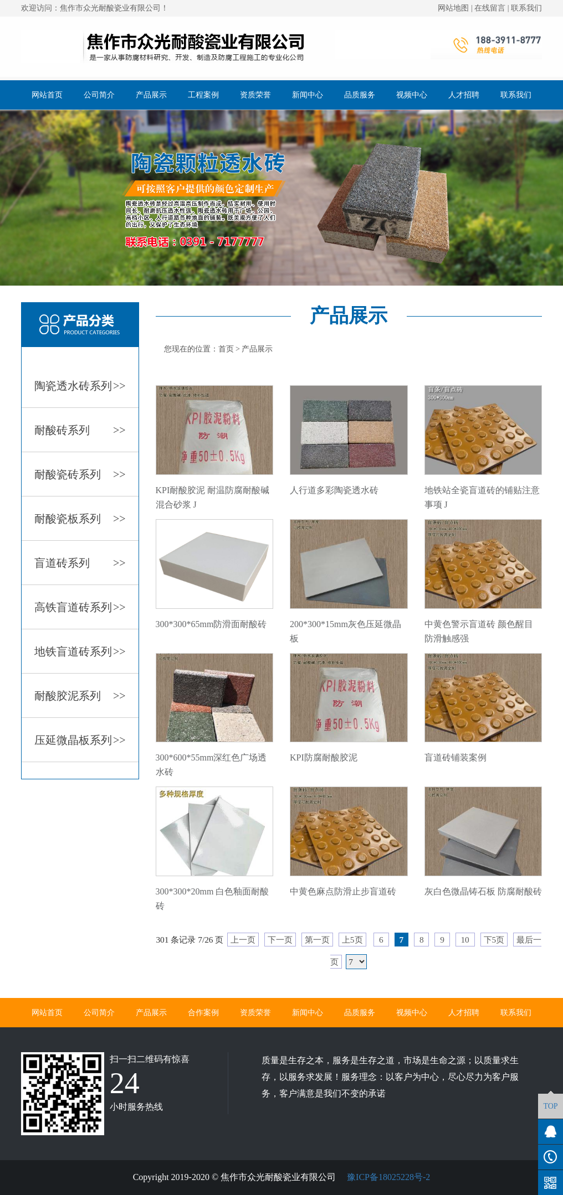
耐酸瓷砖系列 (80, 474)
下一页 (280, 939)
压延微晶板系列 (80, 740)
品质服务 (359, 95)
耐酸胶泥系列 (80, 696)
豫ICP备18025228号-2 (387, 1177)
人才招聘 (463, 95)
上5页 (352, 939)
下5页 (494, 939)
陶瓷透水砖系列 (80, 386)
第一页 (317, 939)
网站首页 (47, 95)
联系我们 (526, 8)
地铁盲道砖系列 (80, 651)
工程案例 (203, 95)
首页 (226, 349)
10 (465, 939)
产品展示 (151, 95)
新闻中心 (307, 95)
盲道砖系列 (80, 563)
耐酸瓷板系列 (80, 518)
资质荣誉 (255, 95)
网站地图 (453, 8)
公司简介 (99, 95)
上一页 (243, 939)
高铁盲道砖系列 (80, 607)
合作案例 (203, 1012)
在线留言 (489, 8)
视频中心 (411, 95)
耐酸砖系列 (80, 430)
